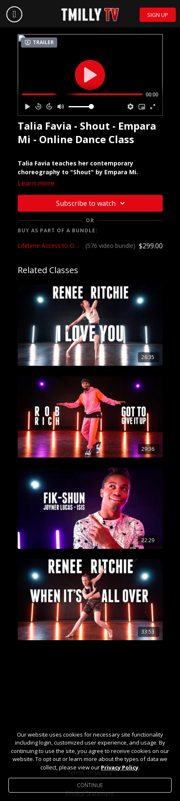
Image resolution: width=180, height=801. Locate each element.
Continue (90, 785)
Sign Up (157, 15)
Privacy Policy (119, 767)
